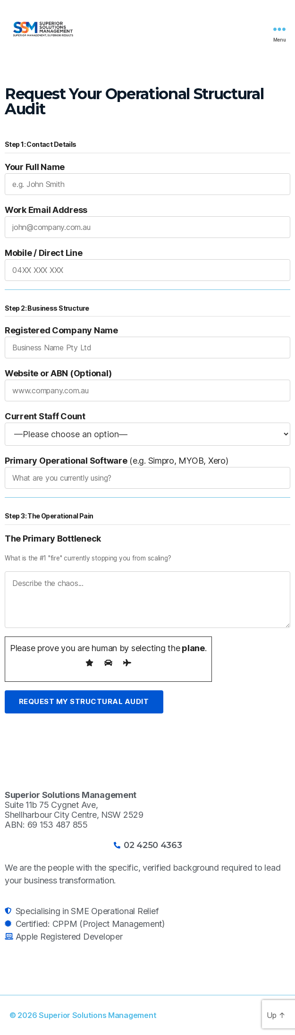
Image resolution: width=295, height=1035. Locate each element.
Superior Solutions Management (97, 1015)
